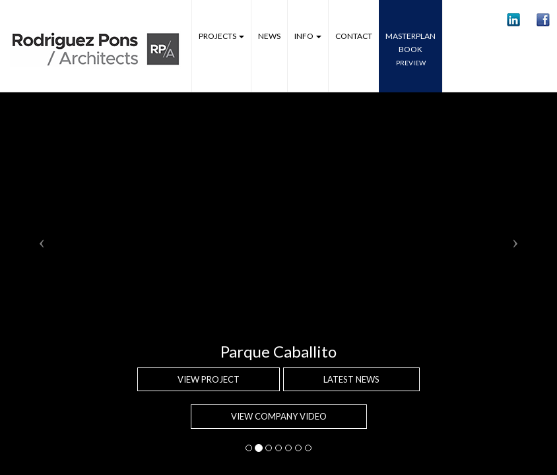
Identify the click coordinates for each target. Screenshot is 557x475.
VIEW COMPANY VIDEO (279, 416)
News (269, 36)
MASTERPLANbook (410, 49)
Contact (353, 36)
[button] (513, 20)
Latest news (351, 379)
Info (307, 36)
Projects (221, 36)
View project (209, 379)
